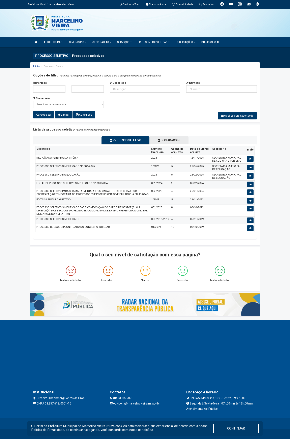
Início (36, 66)
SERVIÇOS (124, 42)
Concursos (84, 114)
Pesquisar (43, 114)
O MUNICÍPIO (77, 42)
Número (193, 82)
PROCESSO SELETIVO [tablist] (125, 140)
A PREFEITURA (53, 42)
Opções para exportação (237, 115)
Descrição (118, 82)
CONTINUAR (236, 428)
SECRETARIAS (101, 42)
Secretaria (41, 98)
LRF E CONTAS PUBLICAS (154, 42)
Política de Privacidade (47, 430)
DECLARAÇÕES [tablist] (169, 140)
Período (40, 82)
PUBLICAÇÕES (185, 42)
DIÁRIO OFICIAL (210, 42)
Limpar (63, 114)
